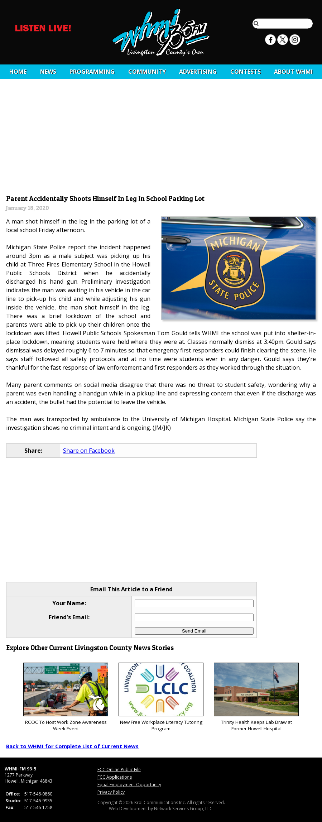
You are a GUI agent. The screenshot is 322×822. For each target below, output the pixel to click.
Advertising (198, 72)
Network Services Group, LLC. (183, 809)
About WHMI (293, 72)
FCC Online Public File (119, 769)
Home (18, 72)
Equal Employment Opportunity (129, 785)
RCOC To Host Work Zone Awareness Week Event (65, 697)
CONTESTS (245, 72)
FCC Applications (114, 777)
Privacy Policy (111, 792)
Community (147, 72)
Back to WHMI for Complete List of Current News (72, 746)
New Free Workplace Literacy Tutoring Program (161, 697)
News (48, 72)
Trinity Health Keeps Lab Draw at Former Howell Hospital (256, 697)
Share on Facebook (89, 451)
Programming (92, 72)
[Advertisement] (161, 138)
